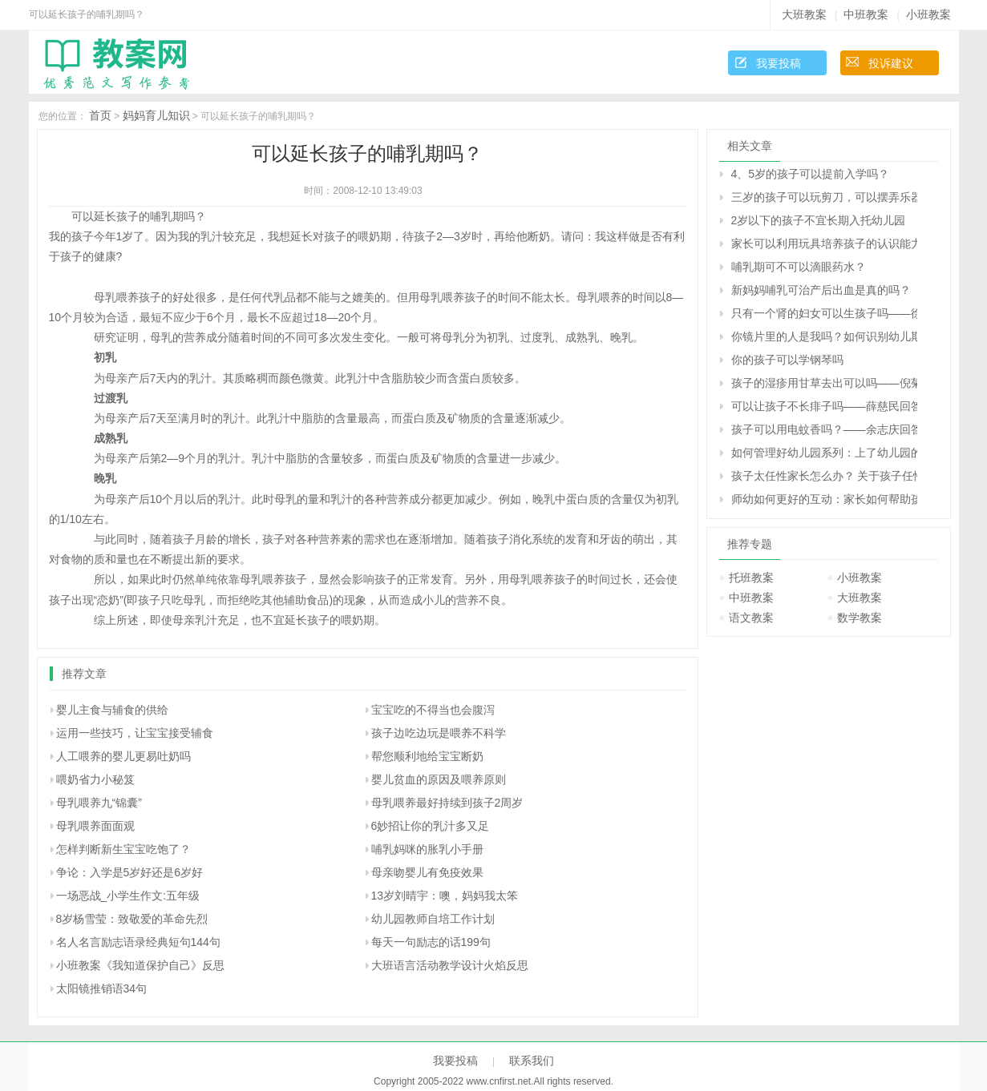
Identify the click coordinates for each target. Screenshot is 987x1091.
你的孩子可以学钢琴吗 (787, 359)
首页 (100, 115)
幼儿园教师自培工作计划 (433, 918)
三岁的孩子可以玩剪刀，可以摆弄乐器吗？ (824, 197)
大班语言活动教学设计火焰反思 (449, 965)
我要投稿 (778, 63)
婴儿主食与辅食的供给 (112, 709)
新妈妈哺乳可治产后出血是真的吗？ (821, 290)
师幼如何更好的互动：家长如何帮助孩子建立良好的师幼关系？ (824, 499)
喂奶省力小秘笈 (95, 779)
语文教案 (751, 617)
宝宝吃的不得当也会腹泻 (433, 709)
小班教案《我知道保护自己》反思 (140, 965)
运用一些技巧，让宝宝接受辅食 (134, 733)
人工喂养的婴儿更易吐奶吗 (123, 756)
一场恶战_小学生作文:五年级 (128, 895)
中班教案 (865, 14)
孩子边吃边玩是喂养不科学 (438, 733)
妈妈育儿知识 (156, 115)
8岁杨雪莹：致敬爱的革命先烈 (132, 918)
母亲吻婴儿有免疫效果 (427, 872)
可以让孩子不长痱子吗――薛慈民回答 (824, 406)
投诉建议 (890, 63)
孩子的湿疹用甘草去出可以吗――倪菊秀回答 (824, 382)
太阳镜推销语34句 (102, 988)
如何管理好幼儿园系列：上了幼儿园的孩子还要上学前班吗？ (824, 452)
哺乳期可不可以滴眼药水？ (798, 266)
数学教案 (859, 617)
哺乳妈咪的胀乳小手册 (427, 849)
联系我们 (531, 1060)
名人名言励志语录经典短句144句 (138, 942)
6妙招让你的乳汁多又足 (430, 825)
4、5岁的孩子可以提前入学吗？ (810, 173)
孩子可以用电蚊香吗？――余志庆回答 (824, 429)
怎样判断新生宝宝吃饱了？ (123, 849)
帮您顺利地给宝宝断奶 (427, 756)
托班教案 (751, 577)
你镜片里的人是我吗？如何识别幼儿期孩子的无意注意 (824, 336)
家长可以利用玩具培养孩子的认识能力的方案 (824, 243)
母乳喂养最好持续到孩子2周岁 (447, 802)
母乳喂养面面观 (95, 825)
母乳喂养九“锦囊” (99, 802)
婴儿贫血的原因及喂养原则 (438, 779)
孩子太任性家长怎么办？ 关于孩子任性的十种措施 (824, 475)
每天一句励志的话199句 (431, 942)
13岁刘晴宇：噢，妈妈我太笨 (445, 895)
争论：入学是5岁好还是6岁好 (130, 872)
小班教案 (928, 14)
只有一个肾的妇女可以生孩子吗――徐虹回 (824, 313)
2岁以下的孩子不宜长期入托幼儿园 (818, 220)
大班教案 (804, 14)
